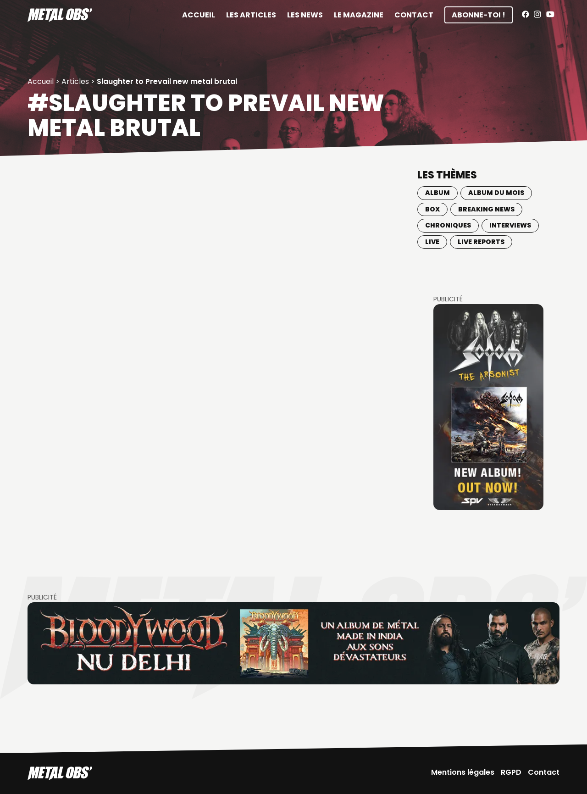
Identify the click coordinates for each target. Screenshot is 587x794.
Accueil (198, 15)
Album (437, 192)
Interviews (510, 225)
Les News (305, 15)
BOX (432, 209)
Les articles (251, 15)
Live (432, 241)
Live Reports (481, 241)
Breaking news (486, 209)
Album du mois (496, 192)
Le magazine (358, 15)
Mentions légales (462, 772)
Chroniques (448, 225)
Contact (413, 15)
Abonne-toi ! (478, 15)
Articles (75, 81)
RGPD (511, 772)
